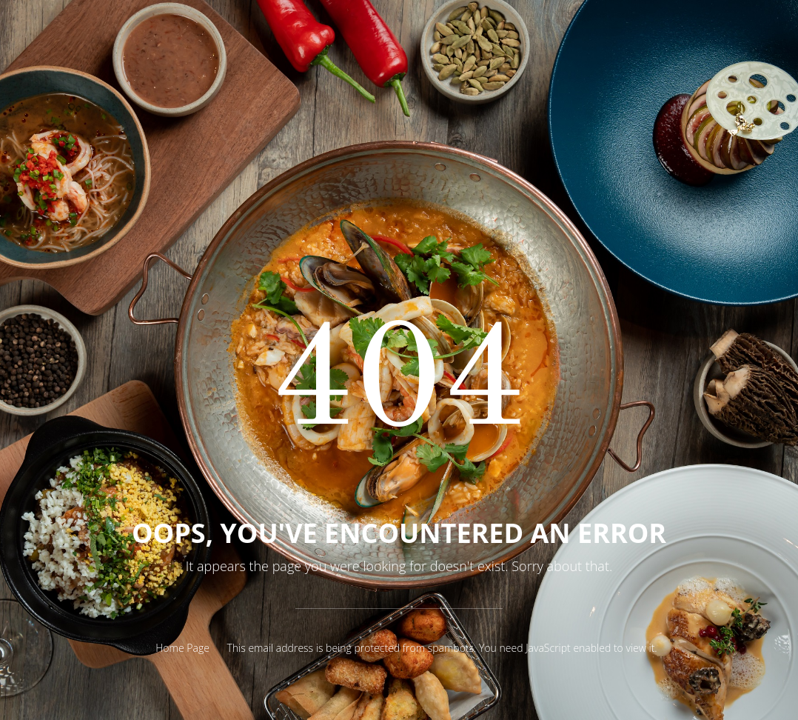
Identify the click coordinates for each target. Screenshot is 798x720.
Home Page (182, 648)
